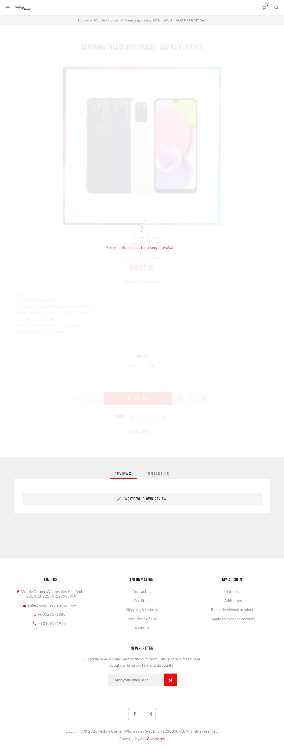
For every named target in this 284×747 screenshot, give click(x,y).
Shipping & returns (142, 609)
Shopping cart (267, 5)
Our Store (141, 600)
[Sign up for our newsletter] (136, 680)
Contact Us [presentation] (157, 473)
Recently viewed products (233, 609)
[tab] (123, 474)
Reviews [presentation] (123, 473)
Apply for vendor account (233, 618)
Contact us (142, 591)
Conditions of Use (142, 618)
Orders (233, 591)
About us (142, 628)
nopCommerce (152, 738)
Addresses (233, 600)
